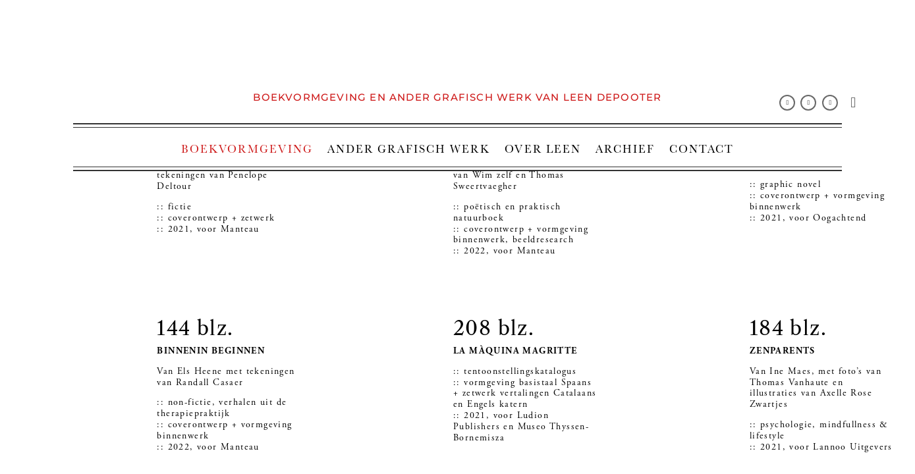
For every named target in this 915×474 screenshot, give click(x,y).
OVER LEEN (543, 149)
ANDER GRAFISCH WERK (408, 149)
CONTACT (701, 149)
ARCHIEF (625, 149)
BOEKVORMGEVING (247, 149)
